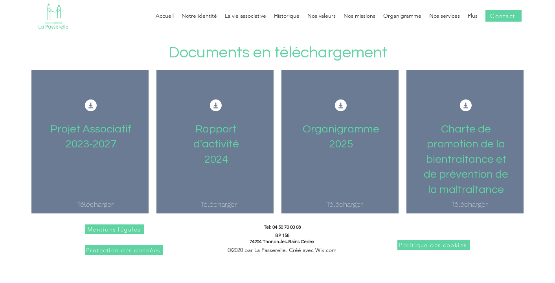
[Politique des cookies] (433, 245)
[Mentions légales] (114, 229)
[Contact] (503, 16)
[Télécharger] (95, 204)
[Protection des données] (124, 250)
